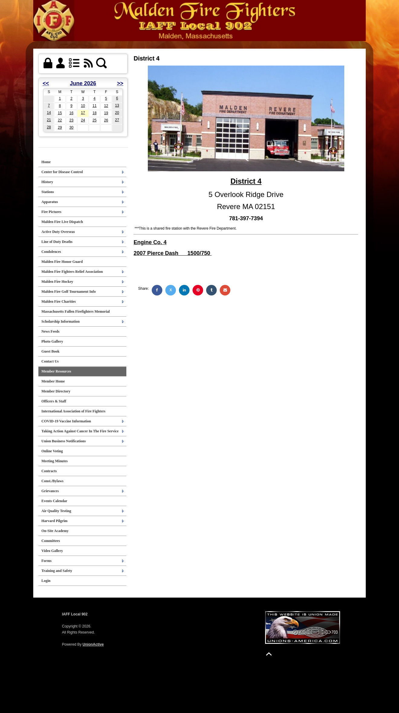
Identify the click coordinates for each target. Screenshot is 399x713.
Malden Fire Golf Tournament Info (68, 291)
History (47, 182)
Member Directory (55, 391)
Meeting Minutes (54, 461)
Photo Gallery (52, 341)
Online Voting (52, 451)
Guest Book (50, 351)
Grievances (50, 491)
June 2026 (83, 83)
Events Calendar (54, 501)
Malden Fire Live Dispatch (62, 222)
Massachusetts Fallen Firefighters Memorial (75, 311)
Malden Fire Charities (58, 301)
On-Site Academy (55, 531)
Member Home (53, 381)
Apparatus (49, 202)
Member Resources (56, 371)
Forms (46, 561)
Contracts (49, 471)
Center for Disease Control (62, 172)
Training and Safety (56, 571)
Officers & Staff (53, 401)
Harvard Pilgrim (54, 521)
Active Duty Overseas (58, 232)
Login (45, 581)
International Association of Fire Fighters (73, 411)
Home (46, 162)
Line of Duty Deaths (57, 242)
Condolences (51, 252)
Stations (47, 192)
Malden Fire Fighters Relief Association (72, 271)
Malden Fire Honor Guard (62, 262)
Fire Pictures (51, 212)
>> (120, 83)
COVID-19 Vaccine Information (66, 421)
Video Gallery (52, 551)
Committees (50, 541)
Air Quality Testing (56, 511)
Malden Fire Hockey (57, 281)
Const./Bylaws (52, 481)
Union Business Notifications (63, 441)
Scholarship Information (60, 321)
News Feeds (50, 331)
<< (46, 83)
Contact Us (50, 361)
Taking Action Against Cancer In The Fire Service (79, 431)
